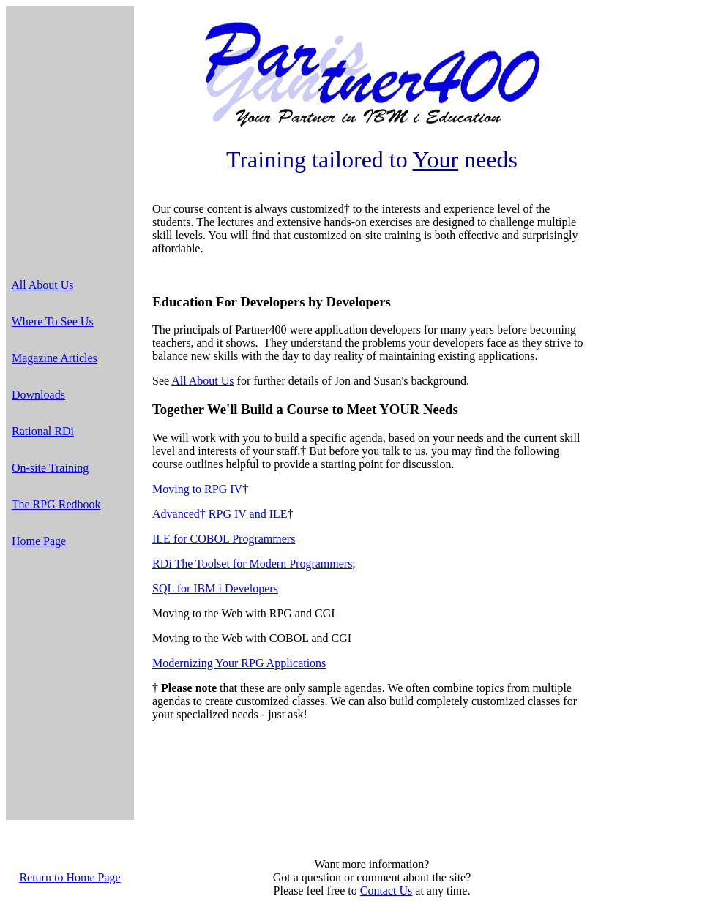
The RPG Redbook (56, 504)
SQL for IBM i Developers (215, 588)
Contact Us (386, 890)
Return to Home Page (69, 877)
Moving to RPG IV (197, 489)
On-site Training (50, 468)
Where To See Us (53, 321)
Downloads (38, 394)
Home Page (39, 541)
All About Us (42, 285)
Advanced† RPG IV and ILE (220, 514)
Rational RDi (43, 431)
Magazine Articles (54, 358)
